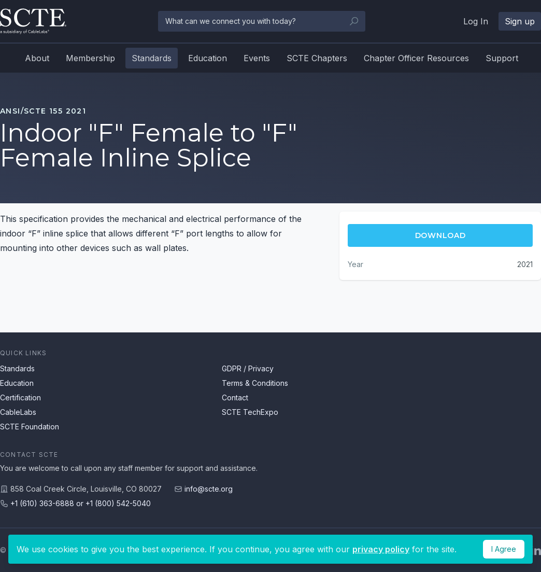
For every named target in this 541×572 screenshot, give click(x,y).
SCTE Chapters (317, 58)
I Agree (503, 549)
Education (207, 58)
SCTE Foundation (29, 426)
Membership (90, 58)
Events (257, 58)
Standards (152, 58)
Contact (235, 397)
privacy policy (380, 549)
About (37, 58)
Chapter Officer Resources (416, 58)
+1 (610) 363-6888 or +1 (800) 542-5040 (80, 503)
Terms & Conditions (255, 383)
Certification (20, 397)
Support (502, 58)
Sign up (520, 21)
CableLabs (18, 412)
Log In (475, 21)
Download (440, 235)
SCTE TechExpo (250, 412)
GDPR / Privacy (248, 368)
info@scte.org (208, 488)
